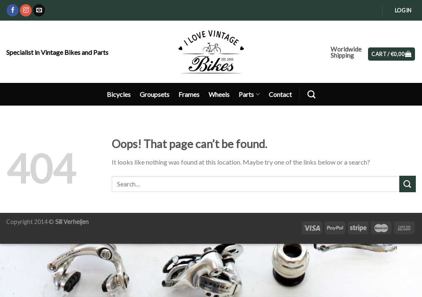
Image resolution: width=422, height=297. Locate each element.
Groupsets (154, 94)
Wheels (219, 94)
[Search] (311, 94)
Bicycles (119, 94)
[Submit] (407, 184)
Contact (280, 94)
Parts (249, 94)
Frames (188, 94)
